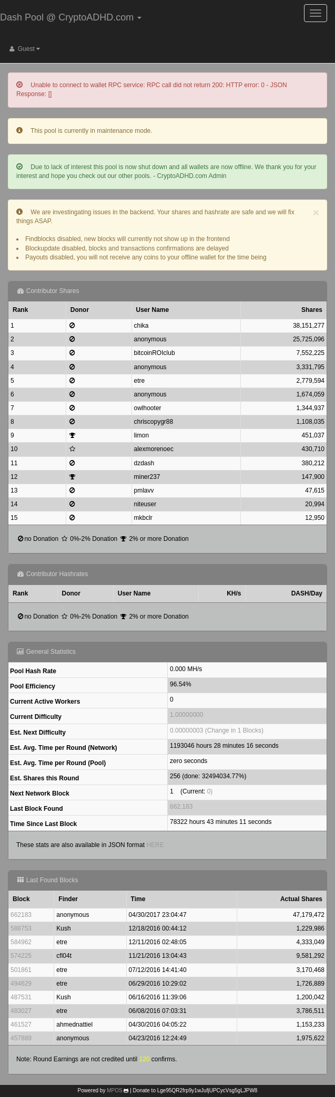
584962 (21, 942)
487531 (21, 997)
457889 (21, 1038)
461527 (21, 1024)
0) (210, 791)
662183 (21, 914)
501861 (21, 970)
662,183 (181, 806)
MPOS (114, 1090)
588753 (21, 928)
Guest (24, 49)
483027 (21, 1011)
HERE (155, 845)
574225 (21, 955)
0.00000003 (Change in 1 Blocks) (216, 730)
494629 (21, 983)
